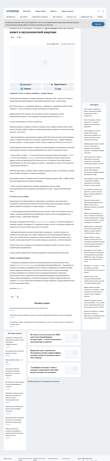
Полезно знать (66, 393)
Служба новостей (68, 44)
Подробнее (57, 446)
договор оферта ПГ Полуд (10, 441)
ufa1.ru (20, 288)
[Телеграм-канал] (26, 89)
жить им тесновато (42, 222)
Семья (19, 37)
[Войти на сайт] (103, 11)
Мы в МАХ (26, 11)
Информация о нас (87, 17)
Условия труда (28, 402)
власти (61, 116)
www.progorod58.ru (16, 407)
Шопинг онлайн (7, 393)
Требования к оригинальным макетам (13, 402)
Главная (49, 402)
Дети (12, 37)
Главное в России (67, 11)
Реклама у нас (71, 17)
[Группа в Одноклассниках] (83, 395)
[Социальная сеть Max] (59, 89)
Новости (53, 11)
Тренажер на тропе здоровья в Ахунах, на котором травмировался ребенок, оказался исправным (42, 316)
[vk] (12, 297)
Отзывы (100, 17)
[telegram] (18, 297)
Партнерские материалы (40, 17)
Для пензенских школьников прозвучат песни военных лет (42, 309)
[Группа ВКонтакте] (26, 84)
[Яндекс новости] (59, 84)
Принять (98, 24)
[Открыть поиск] (98, 11)
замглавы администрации (25, 265)
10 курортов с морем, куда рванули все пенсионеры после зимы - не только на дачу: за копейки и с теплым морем (42, 324)
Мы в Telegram (57, 17)
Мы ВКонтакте (10, 17)
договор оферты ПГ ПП (9, 442)
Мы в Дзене (24, 17)
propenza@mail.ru (26, 412)
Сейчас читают (40, 11)
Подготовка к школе (53, 393)
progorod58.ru (29, 423)
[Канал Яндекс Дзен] (92, 395)
